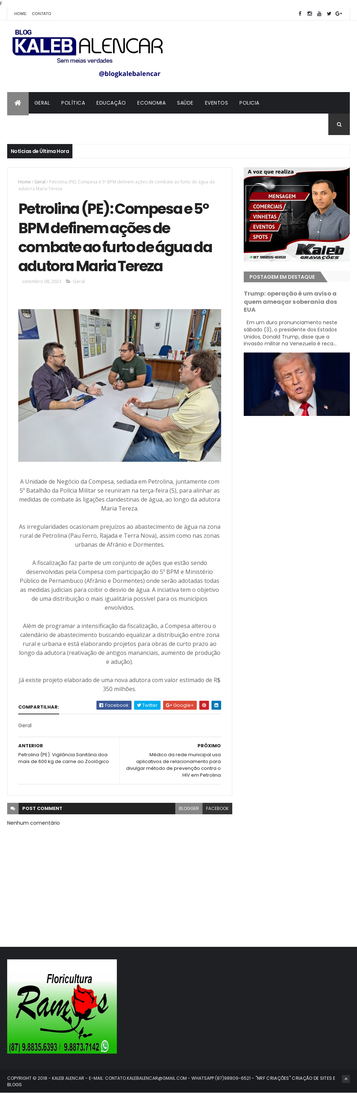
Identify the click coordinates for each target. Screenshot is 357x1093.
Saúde (185, 102)
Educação (111, 102)
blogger (189, 808)
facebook (217, 808)
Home (20, 13)
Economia (151, 102)
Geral (42, 102)
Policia (249, 102)
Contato (41, 13)
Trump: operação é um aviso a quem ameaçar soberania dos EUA (290, 301)
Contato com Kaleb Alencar (54, 124)
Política (73, 102)
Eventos (216, 102)
